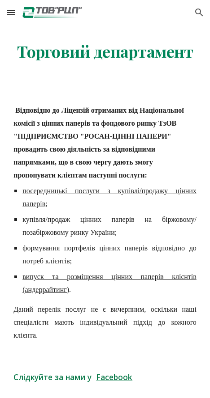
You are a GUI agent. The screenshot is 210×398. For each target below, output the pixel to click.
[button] (11, 12)
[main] (105, 51)
